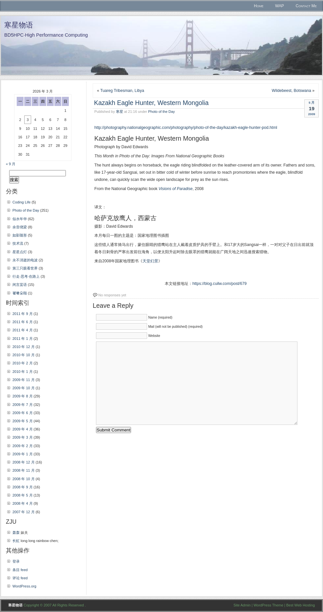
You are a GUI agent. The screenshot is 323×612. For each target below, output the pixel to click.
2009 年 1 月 (22, 454)
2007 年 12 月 (23, 512)
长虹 (16, 541)
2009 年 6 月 (22, 413)
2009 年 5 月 (22, 421)
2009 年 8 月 (22, 396)
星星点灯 (19, 252)
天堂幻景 (150, 261)
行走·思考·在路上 (26, 276)
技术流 (17, 243)
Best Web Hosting (300, 605)
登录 (16, 561)
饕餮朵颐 (19, 293)
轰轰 (16, 532)
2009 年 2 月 (22, 446)
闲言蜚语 (19, 285)
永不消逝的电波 (25, 260)
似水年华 (19, 219)
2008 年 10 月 (23, 479)
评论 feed (20, 578)
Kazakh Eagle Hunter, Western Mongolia (151, 102)
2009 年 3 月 (22, 437)
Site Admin (242, 605)
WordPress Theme (268, 605)
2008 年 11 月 (23, 470)
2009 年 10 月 (23, 388)
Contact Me (306, 6)
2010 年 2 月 (22, 363)
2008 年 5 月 (22, 495)
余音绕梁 (19, 227)
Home (258, 6)
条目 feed (20, 570)
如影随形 (19, 235)
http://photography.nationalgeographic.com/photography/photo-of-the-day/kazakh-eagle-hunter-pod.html (185, 127)
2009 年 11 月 (23, 380)
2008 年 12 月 (23, 462)
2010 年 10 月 (23, 355)
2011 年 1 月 (22, 339)
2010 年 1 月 (22, 372)
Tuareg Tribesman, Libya (122, 90)
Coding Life (21, 202)
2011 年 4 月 (22, 330)
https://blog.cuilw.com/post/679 (219, 283)
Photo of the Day (161, 112)
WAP (279, 6)
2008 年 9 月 (22, 487)
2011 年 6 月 (22, 322)
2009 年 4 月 (22, 429)
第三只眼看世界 (25, 268)
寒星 (119, 112)
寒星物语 (18, 25)
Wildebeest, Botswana (291, 90)
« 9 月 (10, 164)
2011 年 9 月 (22, 314)
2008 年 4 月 (22, 503)
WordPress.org (24, 586)
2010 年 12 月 (23, 347)
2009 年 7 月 (22, 405)
